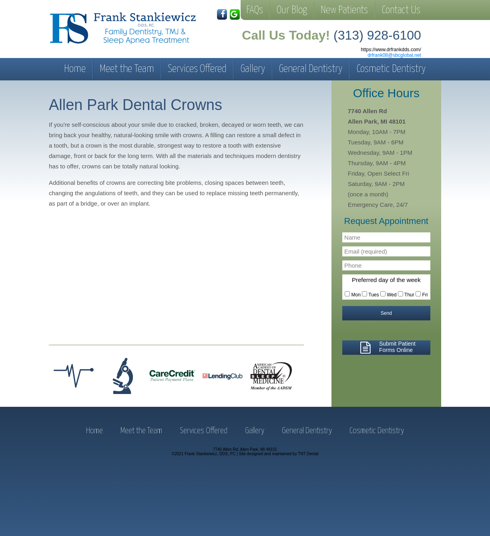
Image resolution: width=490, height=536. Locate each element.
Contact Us (401, 10)
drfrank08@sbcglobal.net (394, 55)
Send (386, 313)
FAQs (254, 10)
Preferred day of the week (386, 279)
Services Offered (197, 69)
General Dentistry (311, 69)
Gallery (253, 69)
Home (75, 69)
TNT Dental (308, 454)
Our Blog (292, 10)
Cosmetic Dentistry (391, 69)
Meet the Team (127, 69)
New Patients (344, 10)
